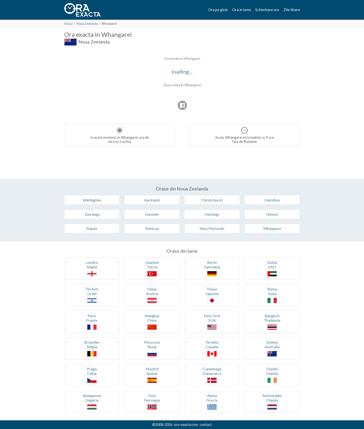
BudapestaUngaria (92, 401)
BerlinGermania (212, 268)
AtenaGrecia (211, 401)
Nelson (272, 214)
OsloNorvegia (152, 401)
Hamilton (272, 200)
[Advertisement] (104, 84)
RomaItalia (272, 295)
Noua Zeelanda (87, 23)
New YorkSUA (212, 321)
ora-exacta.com (186, 425)
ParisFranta (91, 321)
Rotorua (152, 228)
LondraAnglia (92, 268)
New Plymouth (212, 228)
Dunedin (152, 214)
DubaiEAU (272, 268)
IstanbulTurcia (152, 268)
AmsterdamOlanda (272, 401)
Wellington (92, 200)
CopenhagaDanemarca (212, 374)
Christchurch (212, 200)
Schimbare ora (267, 9)
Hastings (211, 214)
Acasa (68, 23)
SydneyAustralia (272, 348)
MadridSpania (152, 374)
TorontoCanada (212, 348)
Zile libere (291, 9)
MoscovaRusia (152, 348)
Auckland (152, 200)
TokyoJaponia (212, 295)
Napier (92, 228)
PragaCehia (92, 374)
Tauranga (92, 214)
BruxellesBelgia (92, 348)
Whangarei (272, 228)
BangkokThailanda (272, 321)
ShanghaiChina (152, 321)
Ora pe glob (218, 9)
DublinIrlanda (272, 374)
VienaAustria (152, 295)
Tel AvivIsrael (91, 295)
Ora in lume (241, 9)
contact (206, 425)
